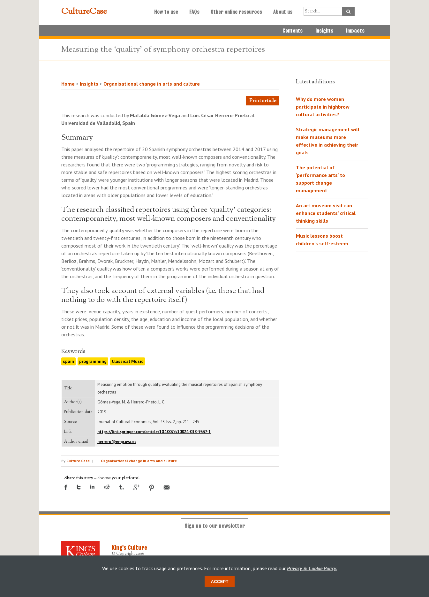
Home (68, 83)
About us (282, 12)
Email (166, 487)
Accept (220, 581)
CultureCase (84, 12)
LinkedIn (92, 487)
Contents (292, 30)
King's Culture (129, 547)
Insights (324, 30)
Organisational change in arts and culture (151, 83)
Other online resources (236, 12)
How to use (166, 12)
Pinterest (151, 488)
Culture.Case (78, 460)
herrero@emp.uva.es (116, 441)
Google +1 (136, 487)
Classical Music (127, 361)
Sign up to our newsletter (214, 525)
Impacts (355, 30)
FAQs (194, 12)
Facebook (65, 487)
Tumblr (121, 487)
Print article (262, 101)
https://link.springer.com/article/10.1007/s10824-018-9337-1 (154, 431)
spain (68, 361)
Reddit (107, 487)
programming (93, 361)
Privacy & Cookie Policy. (312, 568)
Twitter (79, 487)
